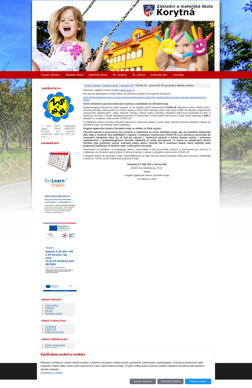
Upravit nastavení (143, 381)
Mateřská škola (98, 74)
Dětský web (51, 347)
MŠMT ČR (50, 329)
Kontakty (178, 74)
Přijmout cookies (198, 381)
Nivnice (49, 310)
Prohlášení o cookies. (52, 372)
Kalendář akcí (159, 74)
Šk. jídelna (138, 74)
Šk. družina (119, 74)
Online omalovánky (55, 345)
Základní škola (74, 74)
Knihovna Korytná (54, 332)
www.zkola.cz (127, 90)
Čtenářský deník (53, 313)
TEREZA (49, 308)
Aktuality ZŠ (126, 85)
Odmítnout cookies (170, 381)
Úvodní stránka (50, 74)
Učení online (51, 305)
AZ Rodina (50, 326)
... (47, 136)
